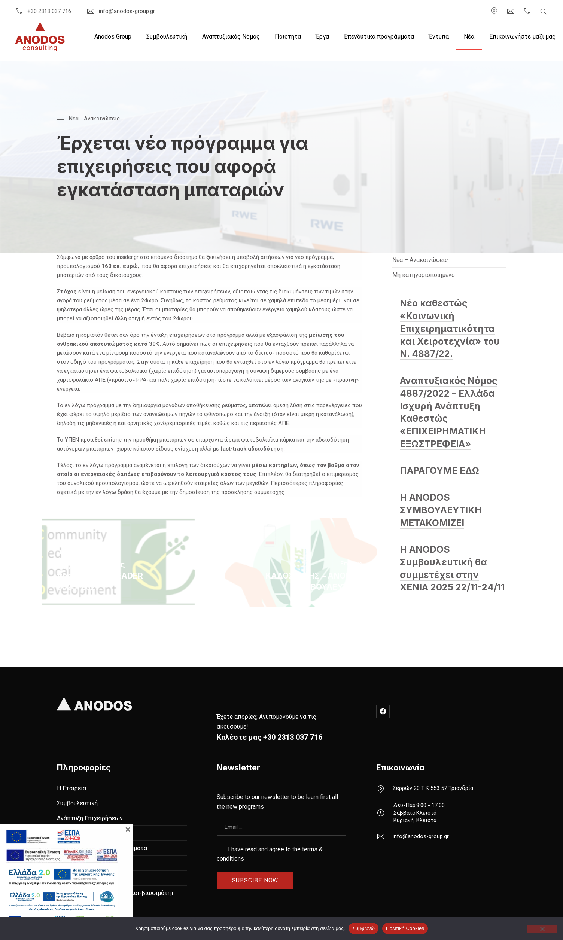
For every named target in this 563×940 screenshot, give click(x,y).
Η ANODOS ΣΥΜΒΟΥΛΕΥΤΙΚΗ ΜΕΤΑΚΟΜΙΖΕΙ (441, 510)
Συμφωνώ (363, 928)
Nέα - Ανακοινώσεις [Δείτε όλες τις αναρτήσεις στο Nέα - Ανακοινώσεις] (94, 118)
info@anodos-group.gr (120, 11)
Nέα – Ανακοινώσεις (420, 259)
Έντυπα (439, 36)
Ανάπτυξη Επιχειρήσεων (90, 818)
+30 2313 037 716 (43, 11)
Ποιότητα (288, 36)
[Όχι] (542, 929)
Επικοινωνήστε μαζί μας (522, 36)
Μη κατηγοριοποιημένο (423, 274)
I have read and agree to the (270, 854)
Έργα (322, 36)
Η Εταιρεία (71, 788)
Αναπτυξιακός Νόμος (231, 36)
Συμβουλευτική (166, 36)
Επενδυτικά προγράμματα (379, 36)
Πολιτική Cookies (405, 928)
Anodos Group (112, 36)
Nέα (469, 36)
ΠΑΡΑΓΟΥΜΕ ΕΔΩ (439, 470)
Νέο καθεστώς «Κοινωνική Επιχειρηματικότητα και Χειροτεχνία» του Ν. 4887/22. (450, 328)
